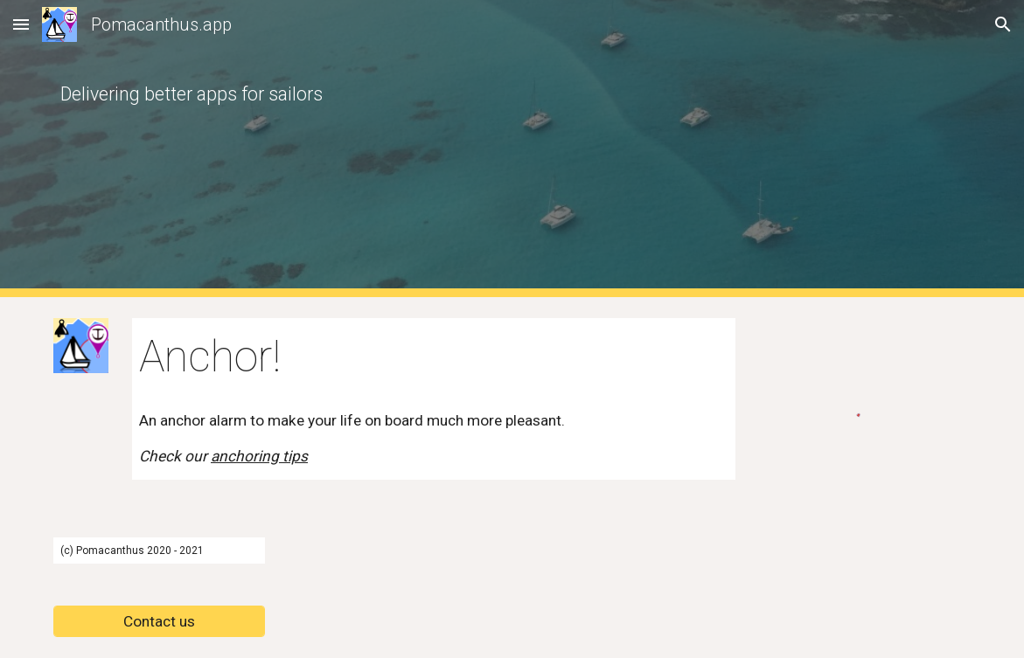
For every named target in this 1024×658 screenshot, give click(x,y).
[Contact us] (159, 622)
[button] (21, 24)
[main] (394, 148)
